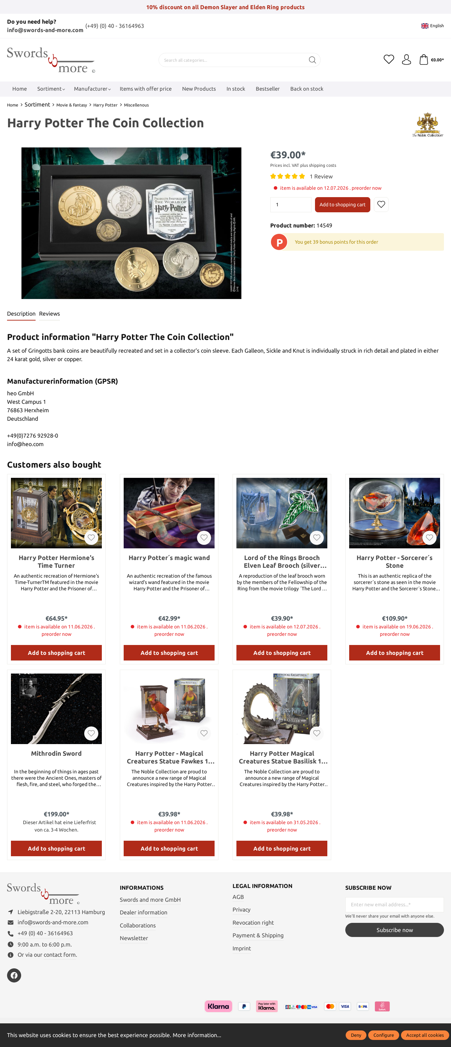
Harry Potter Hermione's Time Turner (56, 561)
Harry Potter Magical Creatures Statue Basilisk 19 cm (282, 757)
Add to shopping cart (343, 204)
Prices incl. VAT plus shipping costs (303, 165)
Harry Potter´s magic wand (169, 557)
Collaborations (138, 925)
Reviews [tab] (49, 313)
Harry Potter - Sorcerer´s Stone (395, 561)
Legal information (262, 886)
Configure (383, 1035)
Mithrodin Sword (56, 752)
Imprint (242, 948)
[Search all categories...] (231, 60)
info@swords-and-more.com (45, 30)
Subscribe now (395, 930)
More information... (197, 1035)
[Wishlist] (388, 59)
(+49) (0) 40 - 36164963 (114, 26)
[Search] (312, 60)
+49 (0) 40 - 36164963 (45, 933)
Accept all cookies (425, 1035)
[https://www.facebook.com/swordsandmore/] (14, 976)
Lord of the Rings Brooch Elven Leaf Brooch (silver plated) (282, 561)
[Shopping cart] (431, 59)
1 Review (321, 176)
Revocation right (253, 922)
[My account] (406, 59)
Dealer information (143, 912)
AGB (238, 896)
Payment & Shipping (258, 935)
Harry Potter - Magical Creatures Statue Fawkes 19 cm (169, 757)
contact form (60, 954)
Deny (356, 1035)
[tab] (21, 314)
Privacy (242, 909)
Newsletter (134, 938)
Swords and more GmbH (150, 899)
